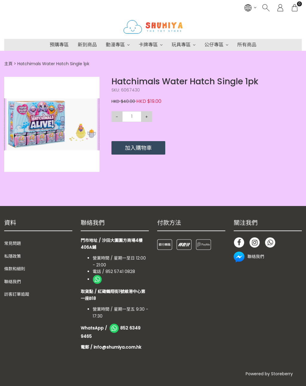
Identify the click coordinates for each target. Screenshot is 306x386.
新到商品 (87, 44)
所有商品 (246, 44)
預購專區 (59, 44)
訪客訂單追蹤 (16, 294)
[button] (94, 82)
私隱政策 (12, 256)
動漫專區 (115, 44)
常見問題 (12, 243)
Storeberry (282, 374)
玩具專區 (181, 44)
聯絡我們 (12, 282)
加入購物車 (138, 148)
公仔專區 (214, 44)
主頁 (8, 64)
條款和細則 (14, 269)
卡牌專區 (148, 44)
